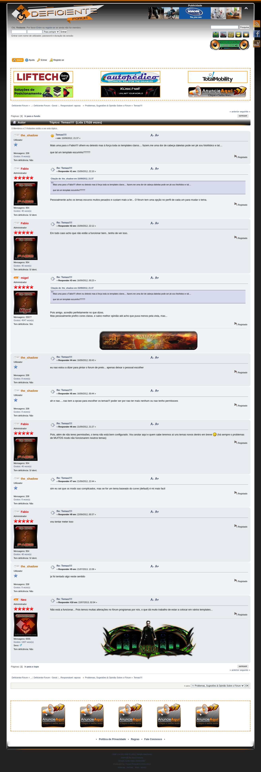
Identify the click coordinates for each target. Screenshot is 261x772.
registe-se (50, 27)
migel (24, 277)
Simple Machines (144, 754)
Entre (39, 27)
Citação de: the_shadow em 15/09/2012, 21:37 (72, 179)
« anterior (234, 111)
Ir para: (187, 686)
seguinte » (245, 111)
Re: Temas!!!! (64, 168)
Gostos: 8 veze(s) (22, 156)
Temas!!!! (61, 134)
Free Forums (137, 758)
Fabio (25, 168)
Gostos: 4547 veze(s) (24, 320)
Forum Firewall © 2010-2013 (138, 764)
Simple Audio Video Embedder (131, 761)
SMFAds (125, 758)
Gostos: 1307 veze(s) (24, 642)
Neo (23, 599)
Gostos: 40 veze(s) (22, 211)
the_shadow (29, 135)
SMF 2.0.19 (118, 754)
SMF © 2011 (130, 754)
